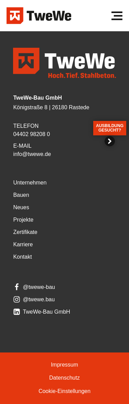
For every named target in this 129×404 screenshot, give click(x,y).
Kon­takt (22, 257)
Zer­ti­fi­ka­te (25, 232)
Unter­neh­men (29, 183)
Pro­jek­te (23, 220)
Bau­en (21, 195)
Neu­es (21, 207)
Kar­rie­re (23, 244)
